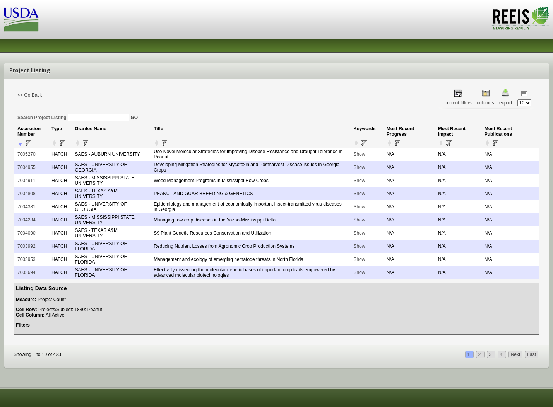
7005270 (26, 154)
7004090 (26, 233)
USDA (21, 19)
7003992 (26, 246)
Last (531, 354)
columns (485, 103)
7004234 (26, 220)
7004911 (26, 180)
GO (134, 117)
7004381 (26, 206)
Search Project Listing (73, 117)
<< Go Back (29, 95)
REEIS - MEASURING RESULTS (520, 19)
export (505, 103)
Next (515, 354)
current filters (458, 103)
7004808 (26, 193)
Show (359, 154)
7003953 (26, 259)
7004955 (26, 167)
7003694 (26, 272)
